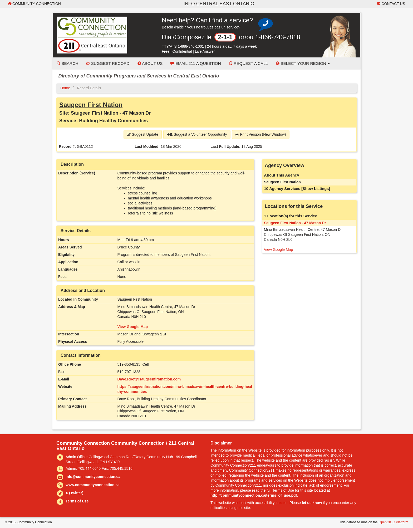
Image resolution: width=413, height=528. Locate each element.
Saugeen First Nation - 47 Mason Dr (111, 113)
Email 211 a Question (195, 63)
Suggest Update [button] (142, 134)
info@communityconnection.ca (93, 477)
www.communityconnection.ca (93, 485)
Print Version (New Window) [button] (260, 134)
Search (67, 63)
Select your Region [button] (303, 63)
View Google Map (132, 327)
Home (65, 88)
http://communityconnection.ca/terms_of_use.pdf (253, 495)
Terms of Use (77, 501)
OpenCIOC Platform (393, 522)
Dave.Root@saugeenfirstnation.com (149, 379)
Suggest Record (107, 63)
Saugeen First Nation (90, 104)
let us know (312, 503)
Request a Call (248, 63)
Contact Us (391, 4)
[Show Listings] (315, 189)
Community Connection (34, 4)
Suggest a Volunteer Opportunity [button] (197, 134)
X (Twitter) (74, 493)
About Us (150, 63)
